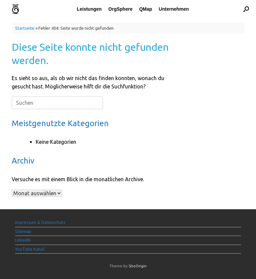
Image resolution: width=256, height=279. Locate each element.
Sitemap (23, 231)
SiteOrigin (138, 266)
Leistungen (89, 9)
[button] (246, 9)
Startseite (24, 28)
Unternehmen (174, 9)
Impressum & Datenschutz (40, 222)
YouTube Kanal (29, 249)
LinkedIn (23, 240)
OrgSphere (120, 9)
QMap (145, 9)
